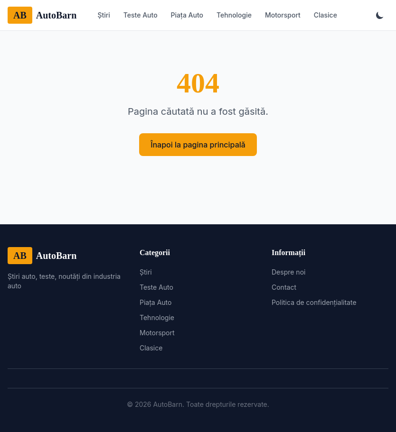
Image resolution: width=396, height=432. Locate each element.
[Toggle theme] (379, 15)
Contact (284, 287)
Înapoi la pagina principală (198, 144)
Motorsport (283, 15)
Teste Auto (140, 15)
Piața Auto (187, 15)
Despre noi (288, 272)
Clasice (325, 15)
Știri (103, 15)
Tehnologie (234, 15)
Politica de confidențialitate (314, 302)
